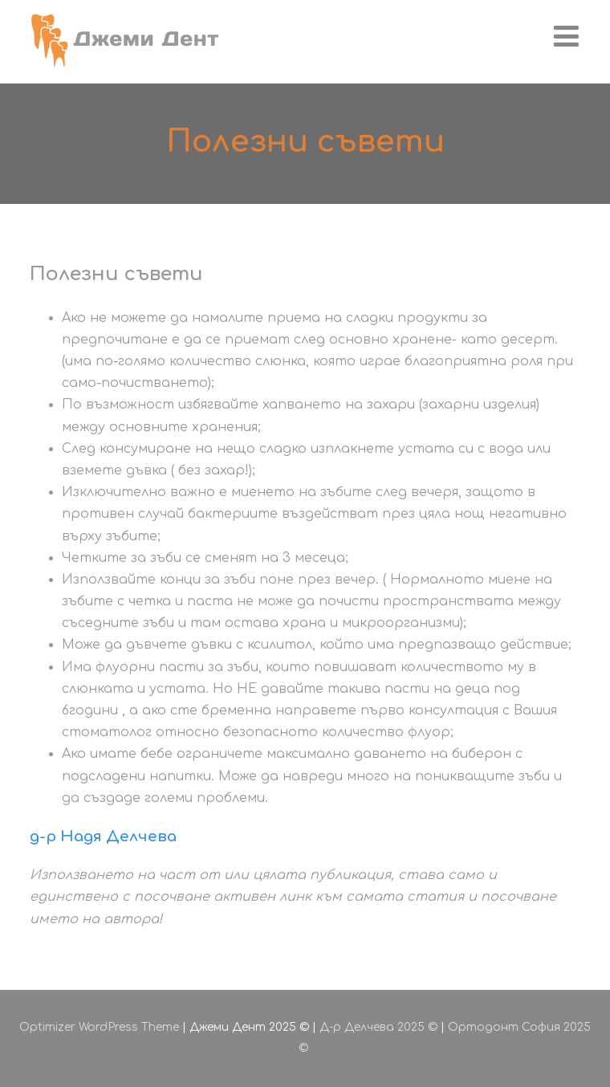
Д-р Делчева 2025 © (378, 1027)
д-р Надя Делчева (103, 836)
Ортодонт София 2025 (519, 1027)
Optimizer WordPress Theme (99, 1027)
